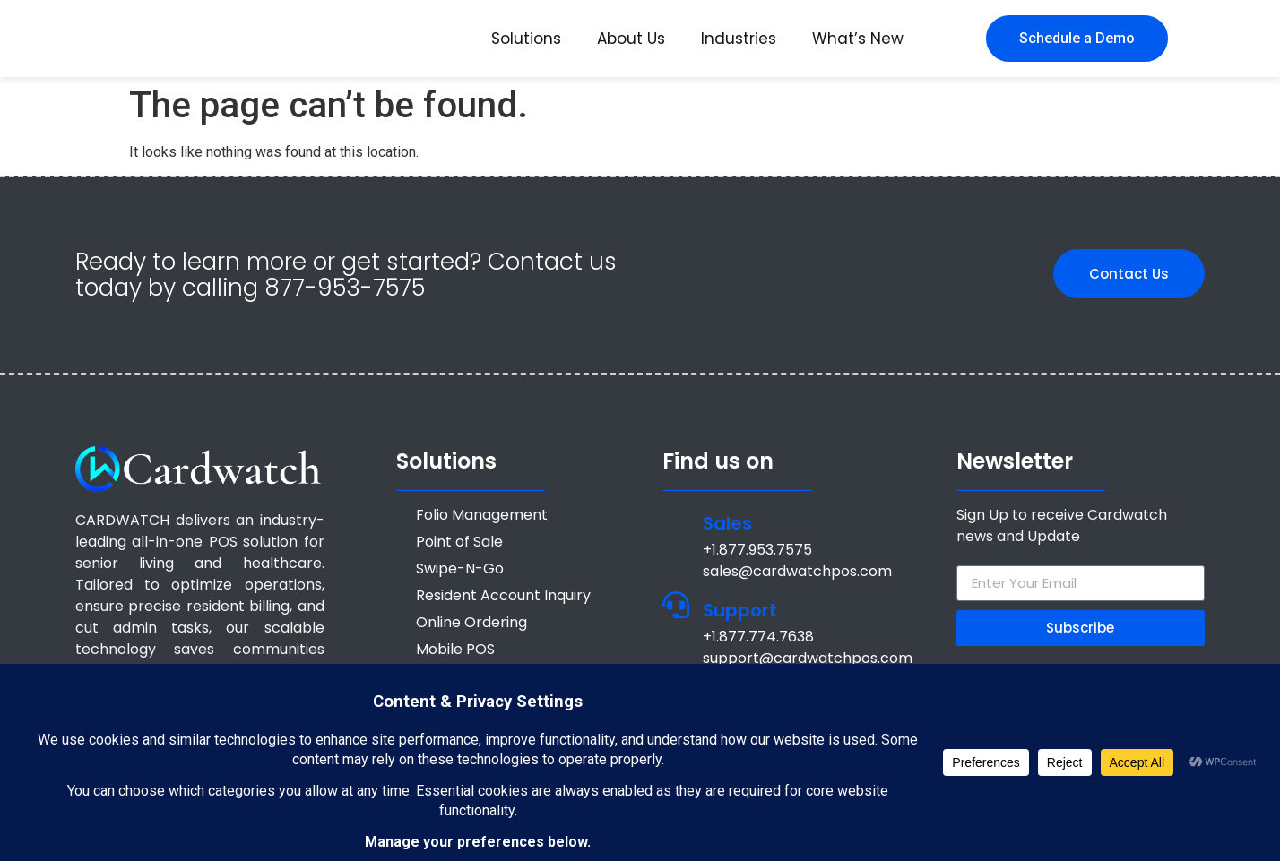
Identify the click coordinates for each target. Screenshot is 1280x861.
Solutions (526, 38)
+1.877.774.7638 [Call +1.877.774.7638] (758, 636)
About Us (631, 38)
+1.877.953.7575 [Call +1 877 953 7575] (757, 549)
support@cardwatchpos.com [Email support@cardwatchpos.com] (807, 658)
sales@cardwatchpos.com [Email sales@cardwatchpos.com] (797, 571)
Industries (738, 38)
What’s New (858, 38)
